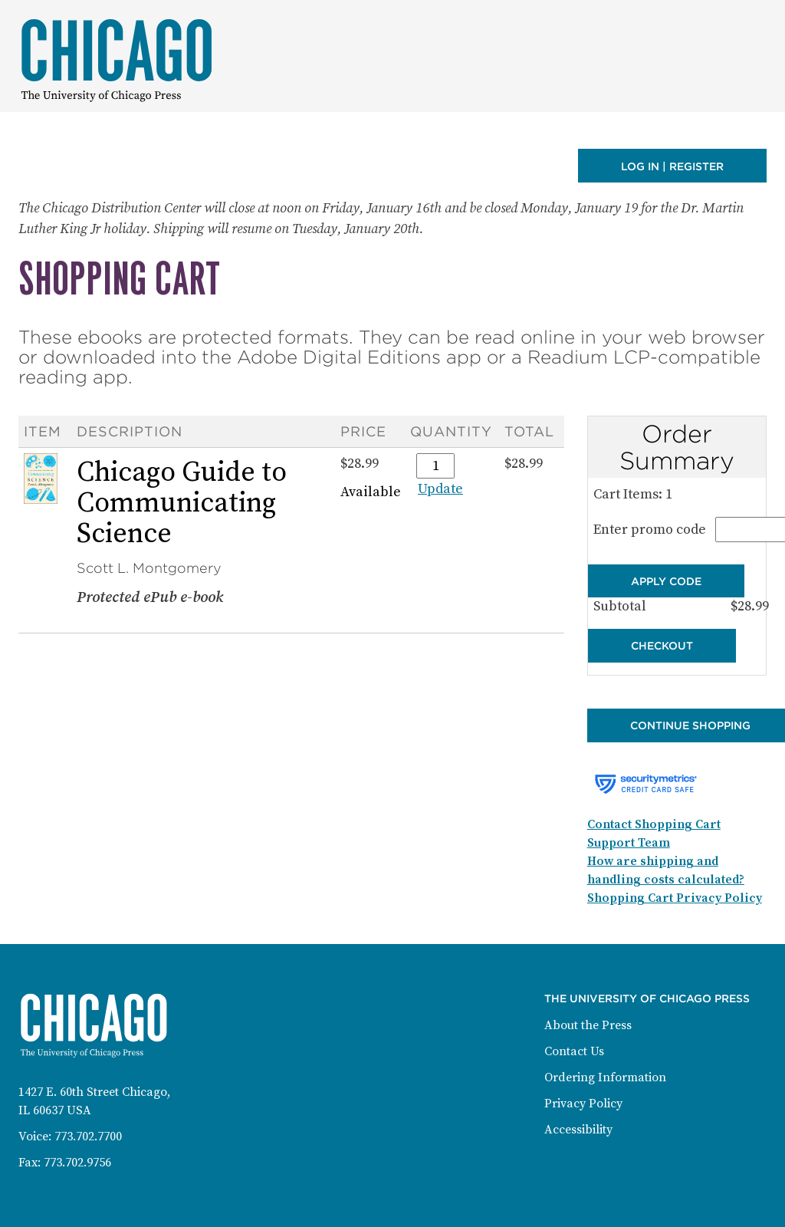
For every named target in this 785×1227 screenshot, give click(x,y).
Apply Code (666, 581)
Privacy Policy (583, 1103)
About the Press (588, 1025)
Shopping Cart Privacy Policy (674, 898)
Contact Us (574, 1051)
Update (440, 489)
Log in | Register (672, 166)
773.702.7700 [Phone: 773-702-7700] (88, 1136)
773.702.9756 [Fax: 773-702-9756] (77, 1162)
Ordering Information (605, 1077)
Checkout (662, 646)
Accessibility (578, 1129)
